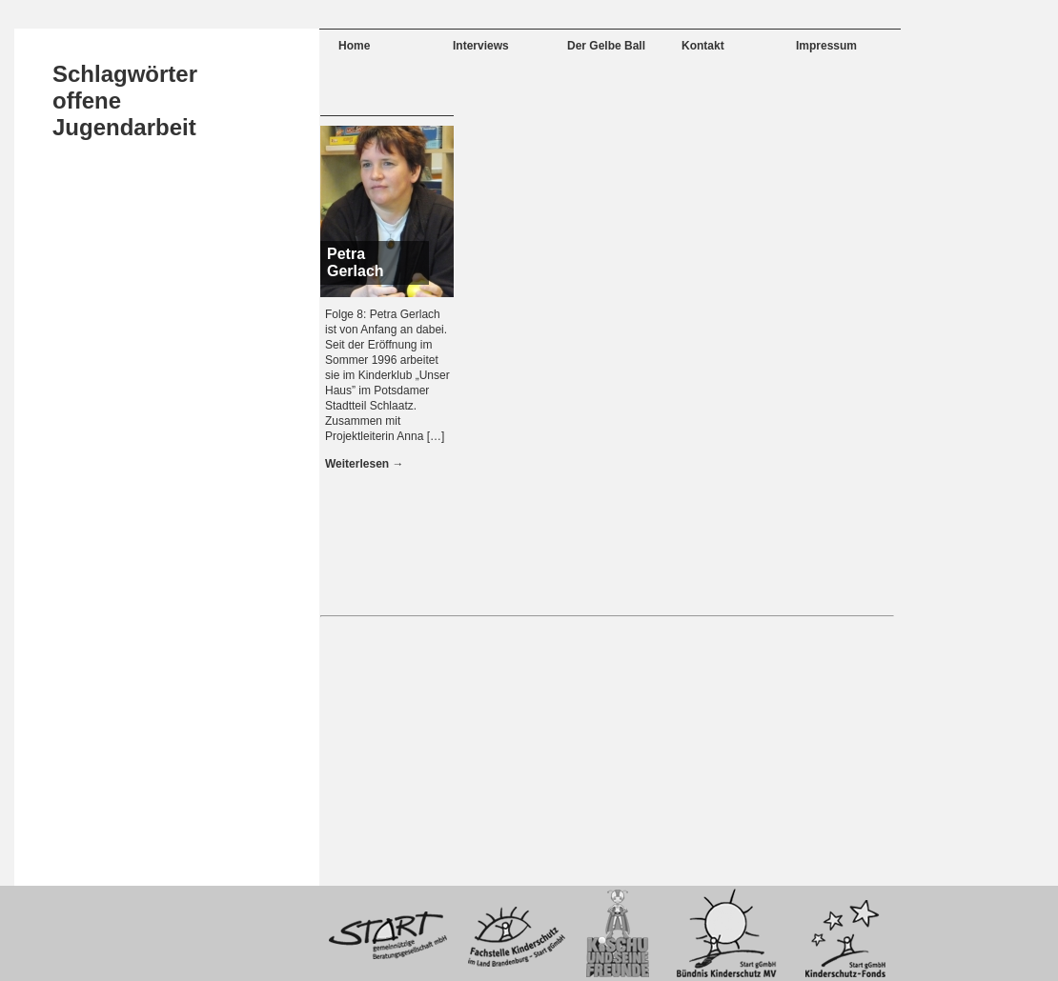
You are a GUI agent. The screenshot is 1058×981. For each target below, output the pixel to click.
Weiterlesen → (364, 463)
